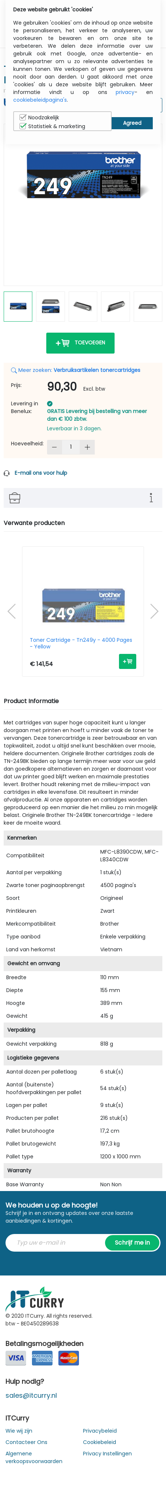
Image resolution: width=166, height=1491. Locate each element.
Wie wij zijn (19, 1430)
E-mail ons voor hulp (41, 473)
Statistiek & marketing (52, 126)
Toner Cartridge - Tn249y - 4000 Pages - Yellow (81, 643)
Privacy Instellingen (107, 1453)
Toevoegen (80, 343)
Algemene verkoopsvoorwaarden (34, 1457)
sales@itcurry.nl (31, 1395)
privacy (125, 92)
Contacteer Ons (26, 1442)
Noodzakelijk (39, 117)
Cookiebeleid (99, 1442)
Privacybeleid (100, 1430)
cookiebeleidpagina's (40, 100)
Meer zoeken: (75, 370)
